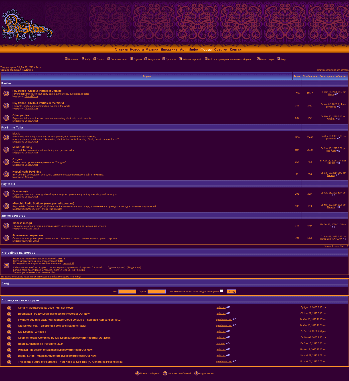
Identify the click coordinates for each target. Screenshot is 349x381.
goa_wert (331, 151)
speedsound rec (224, 319)
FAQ (86, 59)
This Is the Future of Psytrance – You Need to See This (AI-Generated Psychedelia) (70, 361)
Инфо (193, 49)
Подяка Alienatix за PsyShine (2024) (41, 343)
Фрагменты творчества (27, 235)
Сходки (17, 159)
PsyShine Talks (12, 127)
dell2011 (331, 163)
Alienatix (28, 177)
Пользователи (117, 59)
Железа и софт (22, 223)
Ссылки (220, 49)
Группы (136, 59)
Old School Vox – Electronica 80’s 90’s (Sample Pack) (52, 325)
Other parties (20, 115)
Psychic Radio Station (51, 209)
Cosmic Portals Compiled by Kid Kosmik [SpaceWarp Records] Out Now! (64, 337)
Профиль (169, 59)
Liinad (36, 228)
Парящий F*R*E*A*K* (331, 239)
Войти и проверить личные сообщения (228, 59)
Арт (183, 49)
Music (16, 133)
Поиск (98, 59)
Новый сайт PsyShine (26, 171)
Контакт (236, 49)
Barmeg (331, 175)
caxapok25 (68, 263)
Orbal (29, 228)
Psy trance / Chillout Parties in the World (38, 103)
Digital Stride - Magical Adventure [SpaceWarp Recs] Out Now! (57, 355)
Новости (137, 49)
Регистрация (265, 59)
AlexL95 (331, 119)
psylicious (331, 107)
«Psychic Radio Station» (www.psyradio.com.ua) (43, 203)
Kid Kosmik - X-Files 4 (32, 331)
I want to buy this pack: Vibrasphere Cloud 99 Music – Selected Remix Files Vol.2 (69, 319)
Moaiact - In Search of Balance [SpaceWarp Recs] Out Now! (55, 349)
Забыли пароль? (190, 59)
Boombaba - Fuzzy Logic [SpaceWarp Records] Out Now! (54, 313)
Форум (206, 49)
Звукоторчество (13, 215)
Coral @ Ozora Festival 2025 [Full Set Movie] (46, 307)
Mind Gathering (22, 147)
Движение (169, 49)
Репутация (152, 59)
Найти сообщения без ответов (333, 70)
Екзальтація (20, 191)
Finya (331, 94)
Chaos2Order (31, 96)
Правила (71, 59)
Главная (121, 49)
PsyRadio (8, 183)
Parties (6, 83)
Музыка (152, 49)
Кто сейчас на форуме (18, 252)
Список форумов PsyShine (16, 70)
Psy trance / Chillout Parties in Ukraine (36, 90)
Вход (281, 59)
